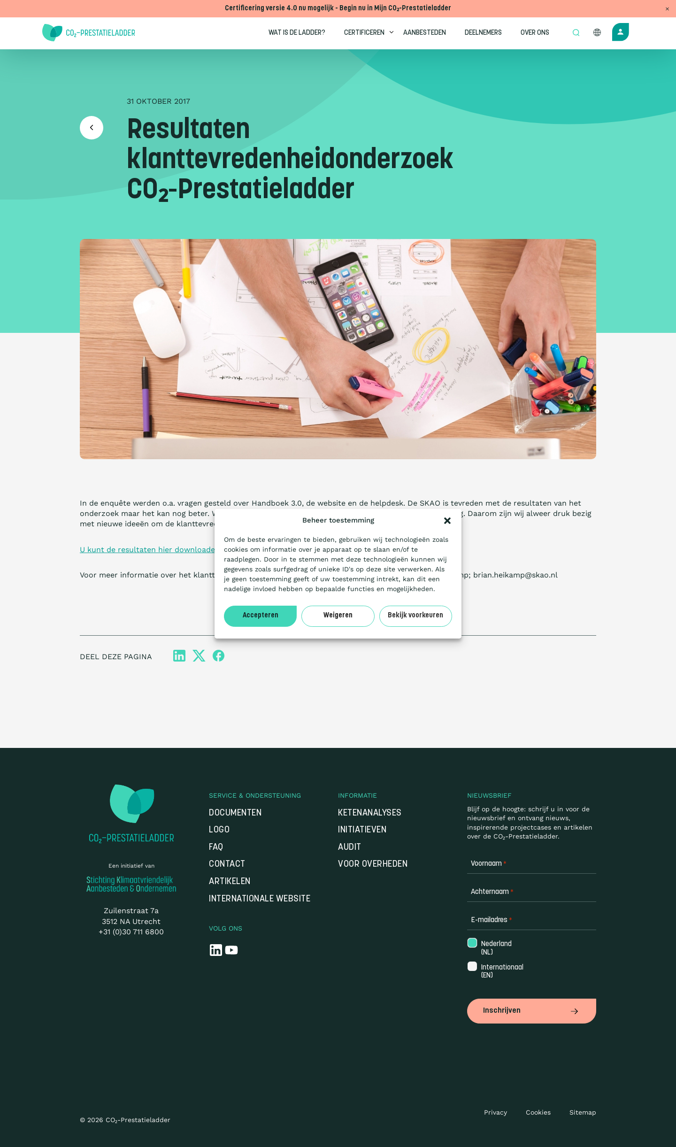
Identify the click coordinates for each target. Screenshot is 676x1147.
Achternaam (492, 892)
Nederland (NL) (495, 948)
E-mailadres (491, 920)
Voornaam (489, 864)
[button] (447, 520)
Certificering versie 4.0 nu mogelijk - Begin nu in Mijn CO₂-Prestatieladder (338, 8)
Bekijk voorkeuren (415, 615)
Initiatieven (362, 830)
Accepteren (260, 615)
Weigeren (338, 615)
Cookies (538, 1112)
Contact (227, 864)
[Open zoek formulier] (576, 33)
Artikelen (230, 882)
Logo (219, 830)
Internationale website (259, 899)
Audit (349, 847)
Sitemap (582, 1112)
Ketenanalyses (370, 813)
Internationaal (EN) (496, 971)
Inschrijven (531, 1011)
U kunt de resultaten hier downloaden (150, 549)
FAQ (216, 847)
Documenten (235, 813)
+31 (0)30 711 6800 (131, 931)
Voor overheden (372, 864)
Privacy (495, 1112)
